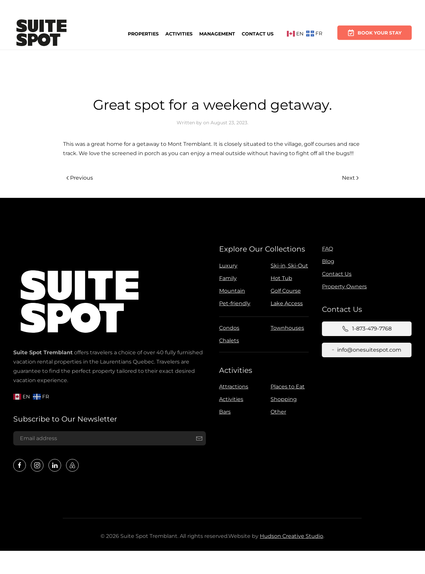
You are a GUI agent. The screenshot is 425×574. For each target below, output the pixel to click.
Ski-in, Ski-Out (288, 265)
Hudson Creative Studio (290, 536)
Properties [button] (143, 33)
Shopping (282, 399)
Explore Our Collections (261, 249)
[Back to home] (41, 34)
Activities (179, 33)
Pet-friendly (233, 303)
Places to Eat (286, 386)
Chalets (228, 340)
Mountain (231, 291)
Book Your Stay (374, 30)
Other (277, 412)
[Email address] (108, 438)
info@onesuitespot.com (365, 350)
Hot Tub (280, 278)
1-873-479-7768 (365, 328)
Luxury (227, 265)
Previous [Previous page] (79, 178)
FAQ (326, 249)
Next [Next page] (350, 178)
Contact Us (258, 32)
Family (227, 278)
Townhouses (286, 328)
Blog (327, 261)
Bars (223, 412)
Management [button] (217, 33)
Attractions (232, 386)
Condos (228, 328)
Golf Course (285, 291)
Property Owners (343, 286)
